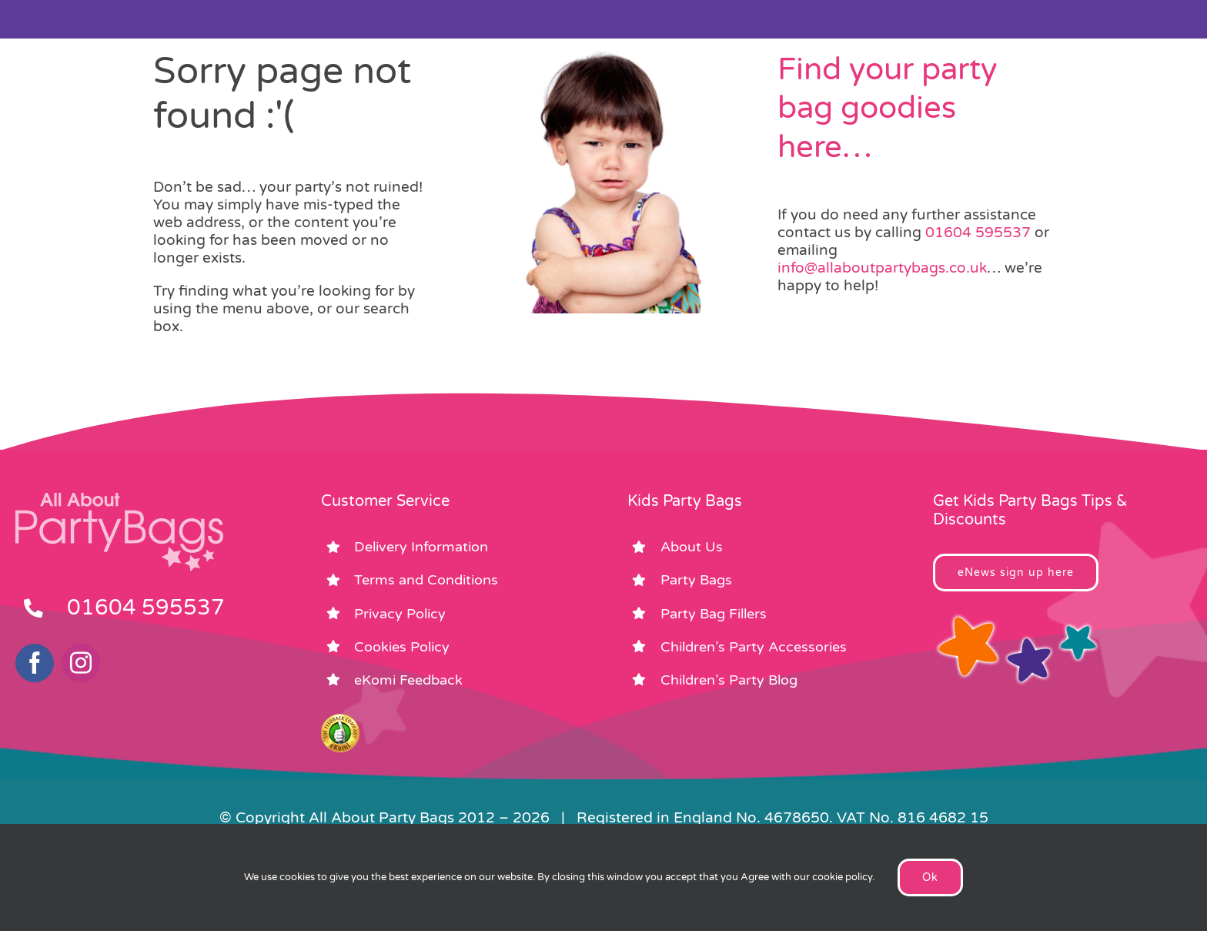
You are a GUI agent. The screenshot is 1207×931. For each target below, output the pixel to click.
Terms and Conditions (426, 579)
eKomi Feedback (408, 679)
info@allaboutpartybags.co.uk (882, 268)
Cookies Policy (402, 646)
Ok (930, 877)
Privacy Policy (400, 613)
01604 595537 (978, 232)
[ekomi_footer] (340, 720)
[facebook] (34, 663)
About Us (691, 546)
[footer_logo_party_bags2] (119, 499)
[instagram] (81, 663)
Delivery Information (421, 546)
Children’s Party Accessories (753, 646)
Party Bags (696, 579)
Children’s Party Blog (728, 679)
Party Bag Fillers (713, 613)
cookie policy (842, 877)
